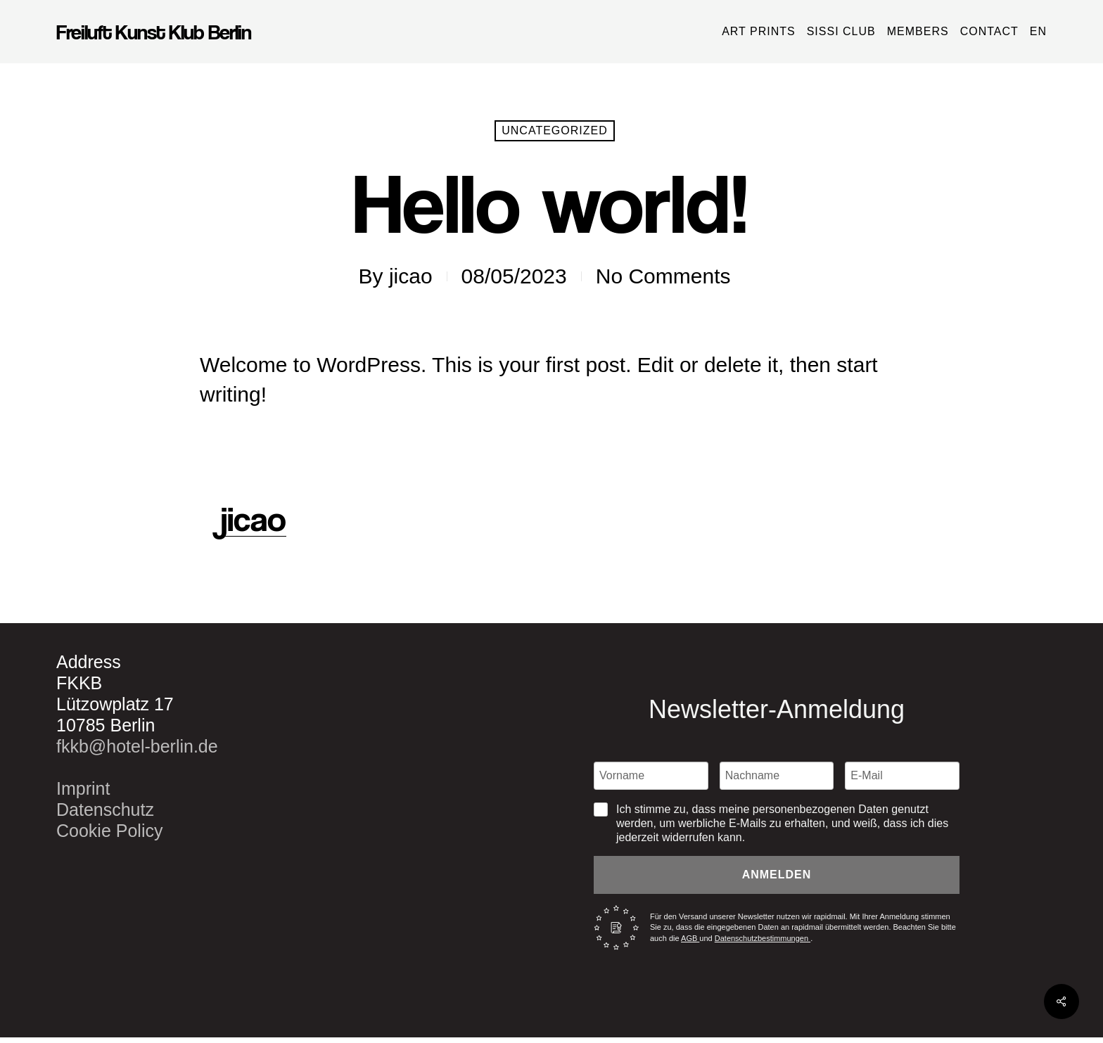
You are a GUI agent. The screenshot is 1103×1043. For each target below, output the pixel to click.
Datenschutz (105, 809)
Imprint (83, 788)
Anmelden (777, 875)
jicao (411, 276)
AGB (690, 938)
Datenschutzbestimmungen (762, 938)
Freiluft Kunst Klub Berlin (153, 31)
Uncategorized (554, 130)
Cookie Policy (109, 830)
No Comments (663, 276)
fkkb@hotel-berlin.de (137, 746)
